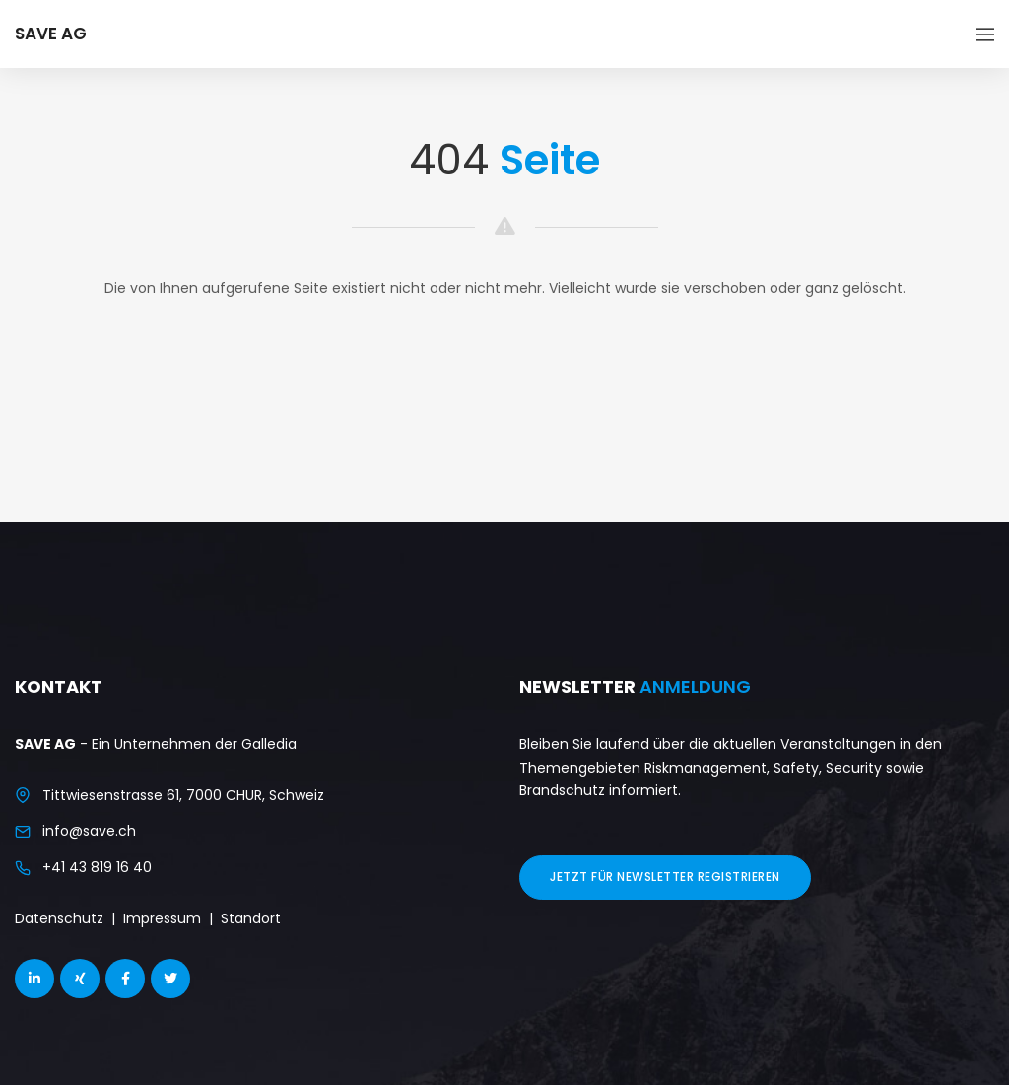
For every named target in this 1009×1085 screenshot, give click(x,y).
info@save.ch (89, 831)
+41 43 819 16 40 (97, 867)
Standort (251, 918)
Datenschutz (59, 918)
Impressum (162, 918)
